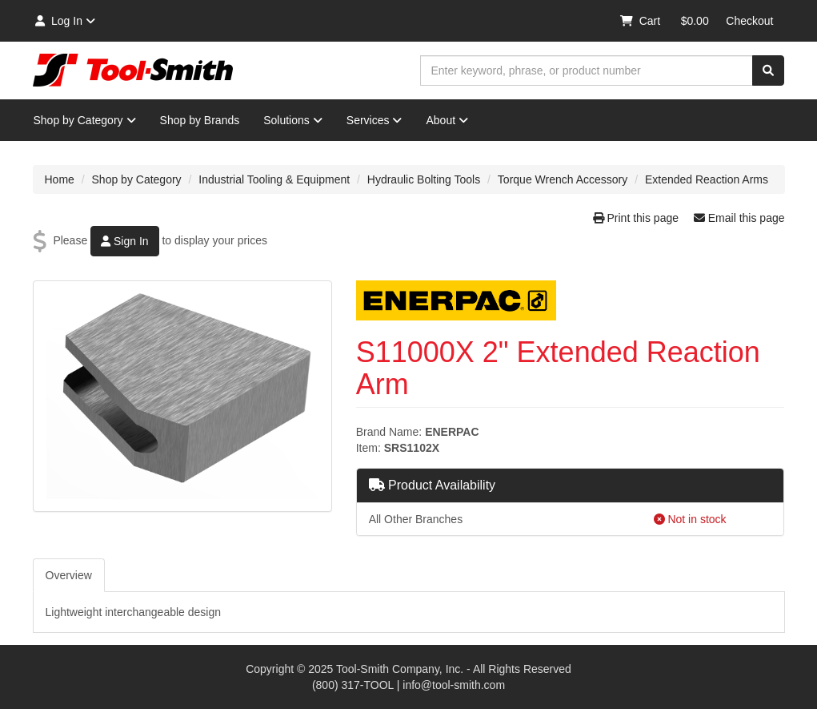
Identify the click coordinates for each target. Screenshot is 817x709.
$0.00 (695, 20)
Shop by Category (85, 120)
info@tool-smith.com (453, 685)
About (447, 120)
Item (367, 447)
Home (59, 179)
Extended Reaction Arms (706, 179)
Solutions (292, 120)
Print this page (637, 217)
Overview (69, 575)
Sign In (124, 241)
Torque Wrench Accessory (562, 179)
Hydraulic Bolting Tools (423, 179)
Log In (64, 21)
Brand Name (387, 431)
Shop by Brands (200, 120)
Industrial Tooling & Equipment (274, 179)
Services (374, 120)
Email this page (739, 217)
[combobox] (586, 70)
